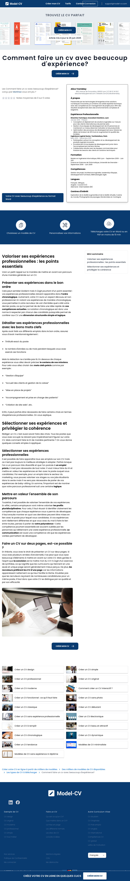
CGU (48, 858)
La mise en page (53, 824)
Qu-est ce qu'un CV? (55, 816)
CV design (8, 816)
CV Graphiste (93, 820)
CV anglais (92, 828)
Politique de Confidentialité (15, 858)
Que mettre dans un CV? (56, 820)
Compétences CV (95, 837)
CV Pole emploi (94, 824)
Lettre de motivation (96, 845)
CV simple (8, 833)
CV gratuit (92, 841)
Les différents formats (55, 828)
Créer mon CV (53, 3)
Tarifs (68, 3)
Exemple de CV (11, 811)
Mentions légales (53, 854)
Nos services (9, 854)
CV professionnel (11, 828)
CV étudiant (93, 816)
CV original (8, 820)
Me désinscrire (52, 862)
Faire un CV (51, 811)
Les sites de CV (52, 833)
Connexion (90, 3)
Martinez (17, 91)
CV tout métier (10, 837)
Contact (80, 3)
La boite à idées (53, 837)
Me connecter (10, 862)
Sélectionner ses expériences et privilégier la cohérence (103, 268)
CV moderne (9, 824)
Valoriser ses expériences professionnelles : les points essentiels (106, 261)
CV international (95, 833)
